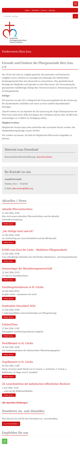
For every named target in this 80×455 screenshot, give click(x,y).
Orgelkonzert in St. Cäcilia (17, 362)
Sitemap (52, 10)
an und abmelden (10, 424)
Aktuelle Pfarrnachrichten (17, 209)
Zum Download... (45, 156)
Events (44, 10)
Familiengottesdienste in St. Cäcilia (23, 287)
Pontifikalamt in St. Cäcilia (17, 343)
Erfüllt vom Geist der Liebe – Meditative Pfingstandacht (34, 249)
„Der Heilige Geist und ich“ (18, 231)
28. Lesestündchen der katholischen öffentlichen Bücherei (36, 384)
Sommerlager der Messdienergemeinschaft (27, 268)
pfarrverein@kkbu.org (22, 188)
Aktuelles (35, 10)
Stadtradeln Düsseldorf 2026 (18, 306)
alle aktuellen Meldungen (15, 402)
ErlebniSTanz (10, 324)
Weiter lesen (8, 224)
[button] (4, 441)
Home (27, 10)
